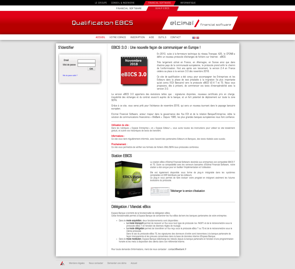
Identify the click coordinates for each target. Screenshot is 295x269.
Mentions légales (77, 263)
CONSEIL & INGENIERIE (123, 3)
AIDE (151, 37)
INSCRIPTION (137, 37)
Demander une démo (116, 263)
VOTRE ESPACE (117, 37)
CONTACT (175, 37)
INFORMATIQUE (188, 3)
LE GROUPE (101, 3)
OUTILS (162, 37)
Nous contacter (96, 263)
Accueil (134, 263)
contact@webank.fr (177, 249)
